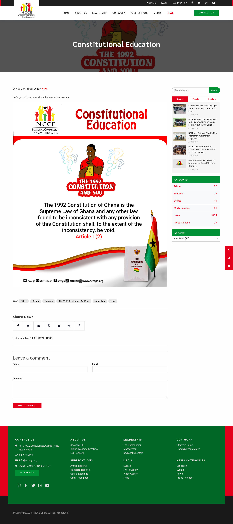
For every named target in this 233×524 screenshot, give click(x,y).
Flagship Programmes (188, 449)
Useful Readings (79, 474)
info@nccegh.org (28, 460)
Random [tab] (212, 99)
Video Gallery (130, 474)
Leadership (99, 12)
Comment (18, 378)
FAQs (126, 478)
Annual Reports (78, 466)
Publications (139, 12)
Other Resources (79, 478)
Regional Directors (133, 453)
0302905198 (26, 455)
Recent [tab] (180, 99)
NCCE (23, 311)
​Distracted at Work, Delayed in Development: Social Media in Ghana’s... (201, 163)
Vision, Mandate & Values (84, 449)
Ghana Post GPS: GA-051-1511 (35, 466)
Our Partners (77, 453)
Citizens (49, 311)
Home (66, 12)
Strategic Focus (185, 445)
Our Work (118, 12)
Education (182, 466)
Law (113, 311)
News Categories (191, 460)
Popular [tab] (196, 99)
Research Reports (80, 470)
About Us (81, 12)
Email (95, 364)
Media (157, 12)
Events (127, 466)
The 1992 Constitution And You (74, 311)
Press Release (185, 478)
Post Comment (27, 405)
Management (130, 449)
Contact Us (206, 13)
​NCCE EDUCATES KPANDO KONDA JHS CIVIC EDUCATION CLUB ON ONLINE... (201, 149)
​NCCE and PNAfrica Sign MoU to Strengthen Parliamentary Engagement (202, 136)
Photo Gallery (130, 470)
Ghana (35, 311)
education (100, 311)
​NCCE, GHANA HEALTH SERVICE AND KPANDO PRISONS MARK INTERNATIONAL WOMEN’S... (202, 122)
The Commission (132, 445)
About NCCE (76, 445)
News (170, 12)
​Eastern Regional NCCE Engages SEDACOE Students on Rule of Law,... (202, 108)
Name (16, 364)
